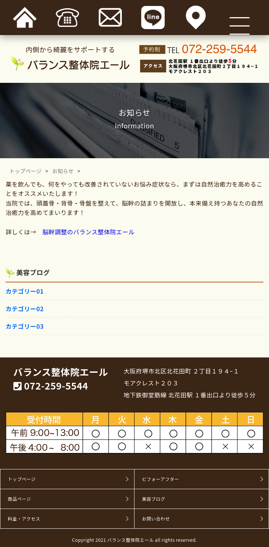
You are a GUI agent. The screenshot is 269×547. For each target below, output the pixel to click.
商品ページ (19, 499)
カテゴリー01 (25, 291)
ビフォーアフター (160, 479)
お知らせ (63, 171)
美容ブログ (153, 499)
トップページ (25, 171)
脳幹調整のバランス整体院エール (88, 231)
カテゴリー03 (25, 326)
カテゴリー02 (25, 309)
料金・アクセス (24, 518)
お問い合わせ (156, 518)
